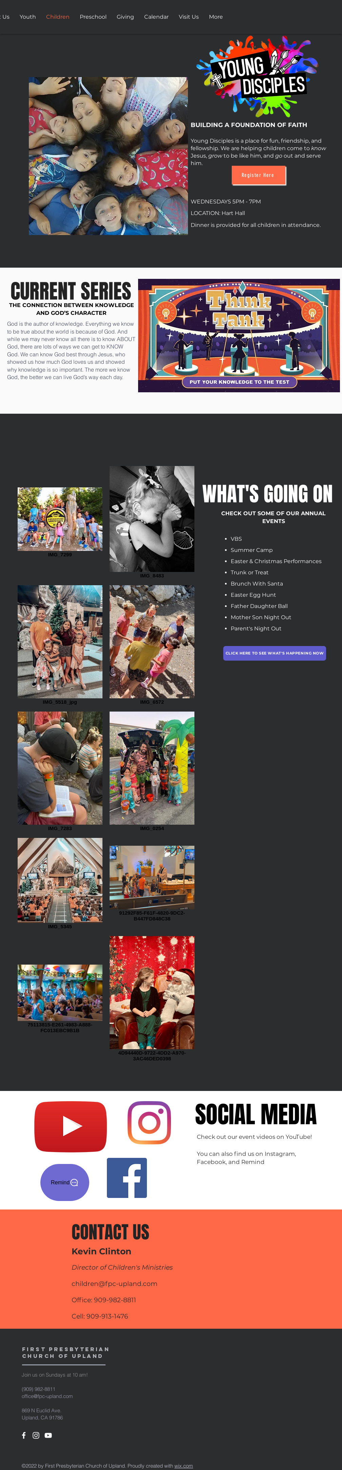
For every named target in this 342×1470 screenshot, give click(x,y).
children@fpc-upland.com (114, 1284)
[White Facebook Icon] (23, 1435)
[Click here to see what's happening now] (274, 653)
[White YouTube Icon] (48, 1435)
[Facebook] (127, 1178)
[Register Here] (258, 175)
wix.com (183, 1466)
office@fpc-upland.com (47, 1396)
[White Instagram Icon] (36, 1435)
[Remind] (64, 1182)
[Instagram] (149, 1123)
